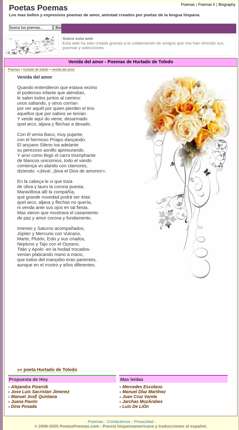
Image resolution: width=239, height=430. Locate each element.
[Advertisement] (68, 315)
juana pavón (24, 401)
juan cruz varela (139, 396)
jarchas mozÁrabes (142, 401)
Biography (226, 4)
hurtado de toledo (35, 69)
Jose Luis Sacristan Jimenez (40, 391)
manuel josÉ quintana (34, 396)
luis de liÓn (135, 406)
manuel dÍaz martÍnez (144, 391)
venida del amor (63, 69)
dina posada (24, 406)
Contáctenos (118, 421)
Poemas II (206, 4)
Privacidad (143, 421)
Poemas (14, 69)
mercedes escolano (142, 386)
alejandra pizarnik (29, 386)
